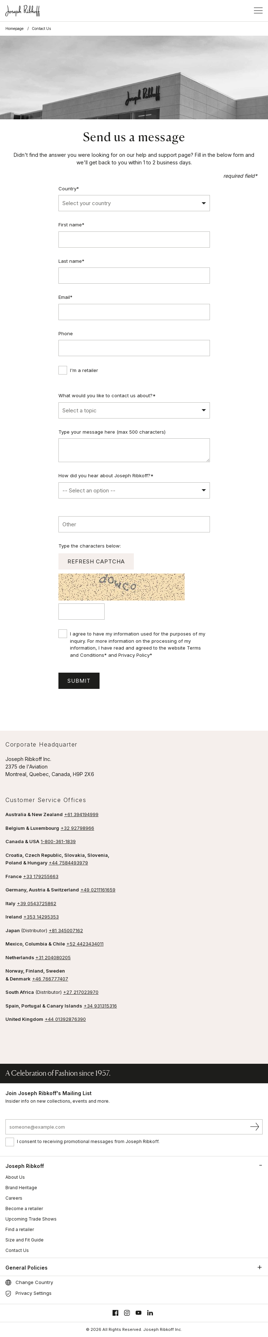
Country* (68, 188)
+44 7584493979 (68, 862)
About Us (15, 1177)
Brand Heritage (21, 1187)
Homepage (14, 28)
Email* (65, 297)
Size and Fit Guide (24, 1240)
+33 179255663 (40, 876)
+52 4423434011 (85, 944)
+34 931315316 (100, 1006)
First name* (71, 224)
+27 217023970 (80, 992)
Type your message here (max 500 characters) (112, 432)
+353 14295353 (41, 917)
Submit (79, 680)
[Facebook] (115, 1313)
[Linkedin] (150, 1313)
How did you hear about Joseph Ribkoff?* (106, 475)
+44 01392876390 (65, 1019)
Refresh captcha (96, 561)
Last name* (71, 261)
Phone (65, 333)
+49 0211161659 (97, 890)
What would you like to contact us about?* (107, 395)
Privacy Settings (34, 1293)
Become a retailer (24, 1208)
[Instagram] (127, 1313)
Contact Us (17, 1250)
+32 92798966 (77, 828)
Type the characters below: (89, 546)
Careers (13, 1198)
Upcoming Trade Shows (31, 1219)
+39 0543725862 (36, 903)
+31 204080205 (53, 957)
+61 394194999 (81, 814)
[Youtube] (138, 1313)
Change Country (34, 1282)
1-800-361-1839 (58, 841)
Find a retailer (19, 1229)
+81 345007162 (66, 930)
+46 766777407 (50, 979)
